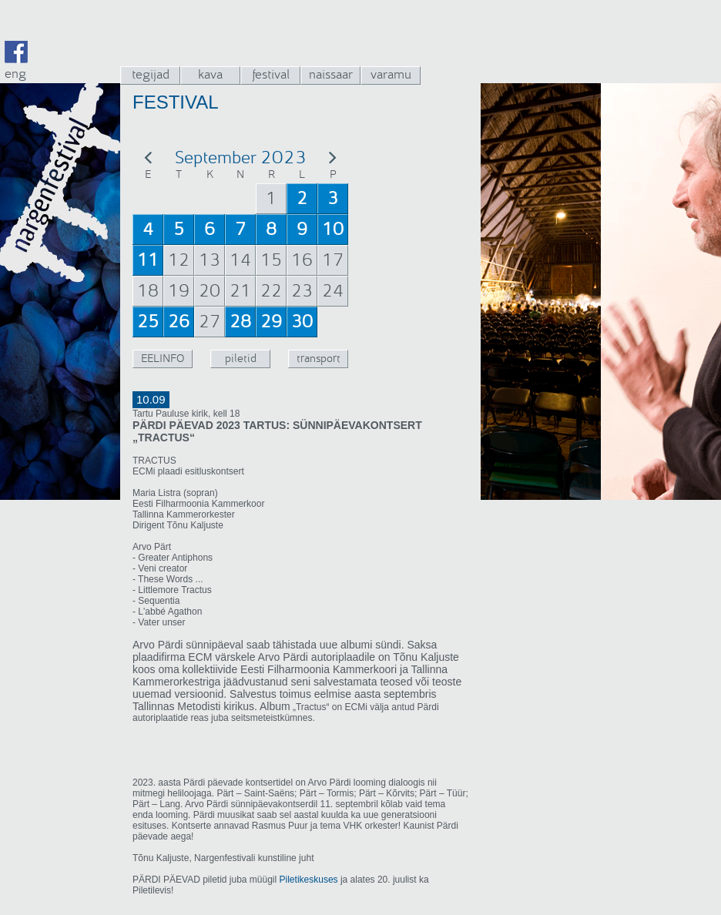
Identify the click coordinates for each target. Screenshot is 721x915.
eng (15, 73)
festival (271, 74)
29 (271, 322)
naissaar (331, 74)
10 (333, 230)
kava (210, 74)
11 (148, 260)
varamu (391, 74)
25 (148, 322)
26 (178, 322)
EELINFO (162, 358)
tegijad (150, 74)
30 (302, 322)
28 (240, 322)
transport (318, 358)
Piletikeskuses (309, 879)
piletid (241, 358)
